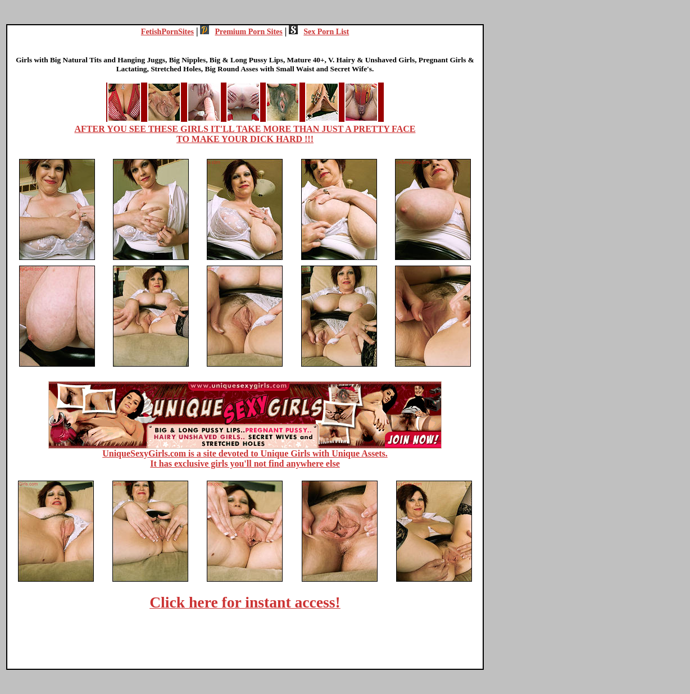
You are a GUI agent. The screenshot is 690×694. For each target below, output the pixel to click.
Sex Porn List (319, 32)
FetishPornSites (167, 32)
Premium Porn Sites (241, 32)
